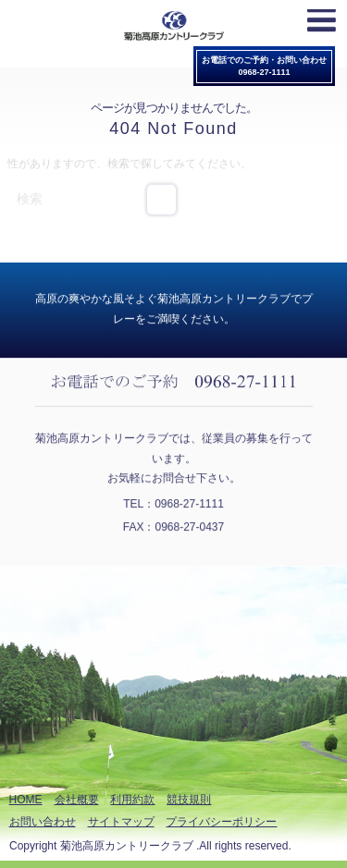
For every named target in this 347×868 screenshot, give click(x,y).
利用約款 (132, 799)
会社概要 (77, 799)
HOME (26, 799)
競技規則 (189, 799)
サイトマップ (121, 821)
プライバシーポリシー (221, 821)
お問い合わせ (42, 821)
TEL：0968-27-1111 (173, 502)
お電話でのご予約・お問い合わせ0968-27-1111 (264, 66)
